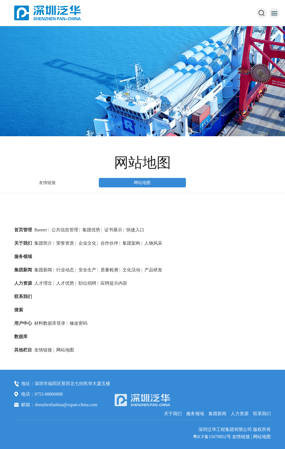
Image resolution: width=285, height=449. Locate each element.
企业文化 (87, 243)
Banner (40, 229)
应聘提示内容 (113, 283)
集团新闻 (23, 269)
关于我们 (23, 243)
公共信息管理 (64, 229)
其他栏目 (23, 350)
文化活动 (131, 269)
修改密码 (78, 323)
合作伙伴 (109, 243)
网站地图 (142, 182)
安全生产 (87, 269)
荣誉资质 (65, 243)
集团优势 (91, 229)
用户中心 (23, 323)
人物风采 (153, 243)
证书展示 (113, 229)
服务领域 (23, 256)
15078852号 (220, 436)
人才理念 (43, 283)
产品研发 (153, 269)
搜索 (18, 309)
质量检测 (109, 269)
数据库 (21, 336)
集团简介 (43, 243)
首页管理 (23, 229)
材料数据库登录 (49, 323)
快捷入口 (135, 229)
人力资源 (23, 283)
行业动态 (65, 269)
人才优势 (65, 283)
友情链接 (47, 182)
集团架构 (131, 243)
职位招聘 (87, 283)
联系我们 (23, 296)
